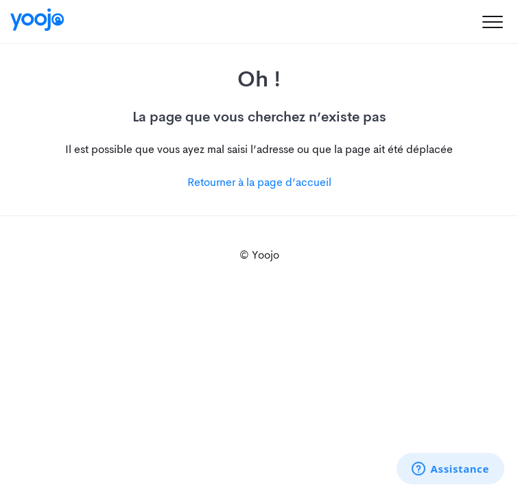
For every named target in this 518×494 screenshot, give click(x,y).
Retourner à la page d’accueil (259, 182)
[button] (492, 21)
